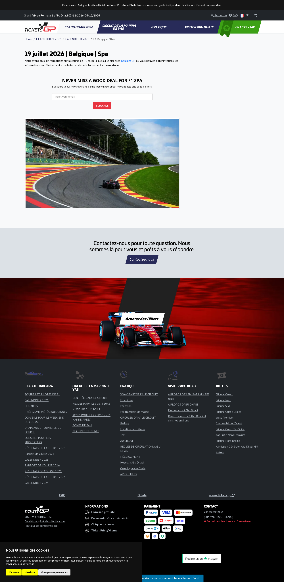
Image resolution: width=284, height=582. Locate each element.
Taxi (122, 435)
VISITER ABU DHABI (199, 27)
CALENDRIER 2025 (37, 459)
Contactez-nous (142, 259)
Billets (142, 495)
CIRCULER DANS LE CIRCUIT (138, 417)
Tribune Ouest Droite (228, 411)
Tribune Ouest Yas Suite (230, 429)
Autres (220, 452)
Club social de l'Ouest (229, 423)
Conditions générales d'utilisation (45, 521)
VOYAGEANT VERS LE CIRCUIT (139, 394)
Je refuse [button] (30, 572)
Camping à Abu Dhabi (132, 468)
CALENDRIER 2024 (37, 483)
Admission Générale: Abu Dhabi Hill (237, 446)
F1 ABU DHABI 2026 (79, 27)
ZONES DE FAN (82, 425)
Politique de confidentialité (41, 525)
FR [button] (245, 15)
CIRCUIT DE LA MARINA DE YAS (119, 27)
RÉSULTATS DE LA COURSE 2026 (45, 448)
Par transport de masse (134, 411)
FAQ (62, 495)
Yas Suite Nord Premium (230, 435)
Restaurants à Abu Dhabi (183, 410)
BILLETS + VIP (238, 27)
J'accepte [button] (14, 572)
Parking (124, 423)
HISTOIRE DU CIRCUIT (86, 409)
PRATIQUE (159, 27)
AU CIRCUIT (127, 440)
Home (28, 39)
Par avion (125, 406)
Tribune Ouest (224, 394)
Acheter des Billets (142, 318)
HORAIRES (31, 406)
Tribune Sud (223, 406)
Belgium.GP (128, 61)
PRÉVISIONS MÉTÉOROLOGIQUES (46, 411)
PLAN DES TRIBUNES (85, 431)
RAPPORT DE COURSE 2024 (42, 465)
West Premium (224, 417)
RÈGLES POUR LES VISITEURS (91, 403)
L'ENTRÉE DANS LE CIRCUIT (90, 398)
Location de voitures (132, 429)
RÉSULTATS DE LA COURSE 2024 (45, 477)
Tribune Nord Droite (228, 440)
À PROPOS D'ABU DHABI (183, 404)
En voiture (126, 400)
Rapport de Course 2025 (39, 454)
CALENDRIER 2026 (77, 39)
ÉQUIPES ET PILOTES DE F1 (42, 394)
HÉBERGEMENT (130, 456)
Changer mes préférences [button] (54, 572)
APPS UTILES (128, 474)
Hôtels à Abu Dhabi (132, 462)
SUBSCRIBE (102, 105)
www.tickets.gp (222, 495)
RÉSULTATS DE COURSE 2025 (43, 471)
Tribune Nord (223, 400)
